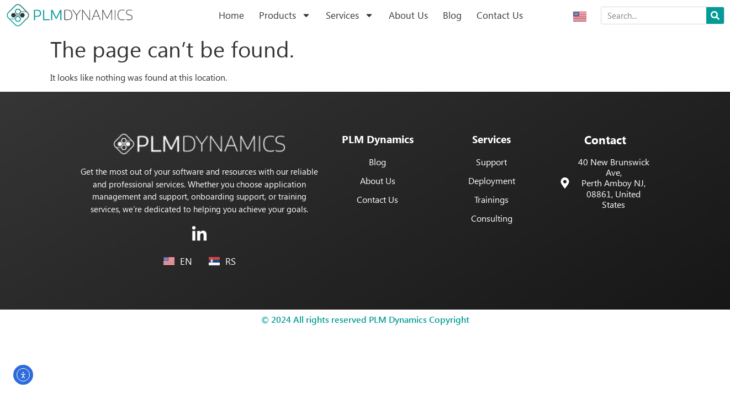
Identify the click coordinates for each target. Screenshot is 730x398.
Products (285, 15)
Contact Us (500, 15)
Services (350, 15)
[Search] (715, 15)
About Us (408, 15)
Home (231, 15)
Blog (452, 15)
